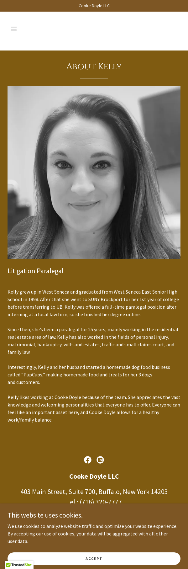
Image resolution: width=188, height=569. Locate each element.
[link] (87, 460)
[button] (14, 28)
